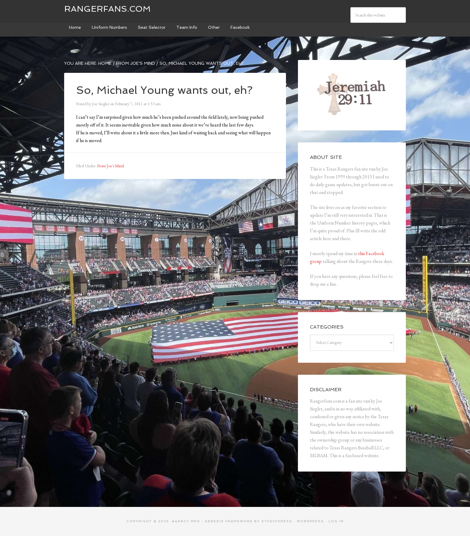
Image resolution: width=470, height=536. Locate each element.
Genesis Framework (229, 521)
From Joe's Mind (110, 165)
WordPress (310, 521)
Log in (336, 521)
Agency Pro (186, 521)
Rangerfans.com (107, 9)
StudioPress (276, 521)
